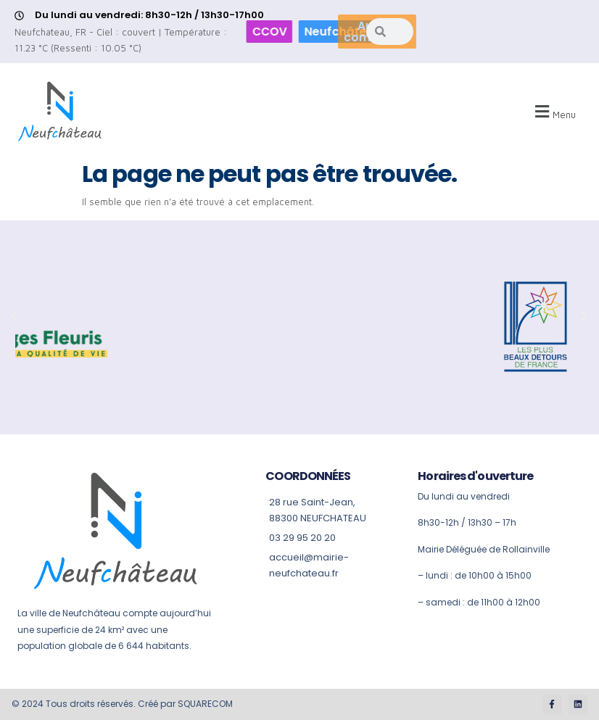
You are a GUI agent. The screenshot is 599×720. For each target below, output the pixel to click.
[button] (553, 112)
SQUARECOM (205, 704)
